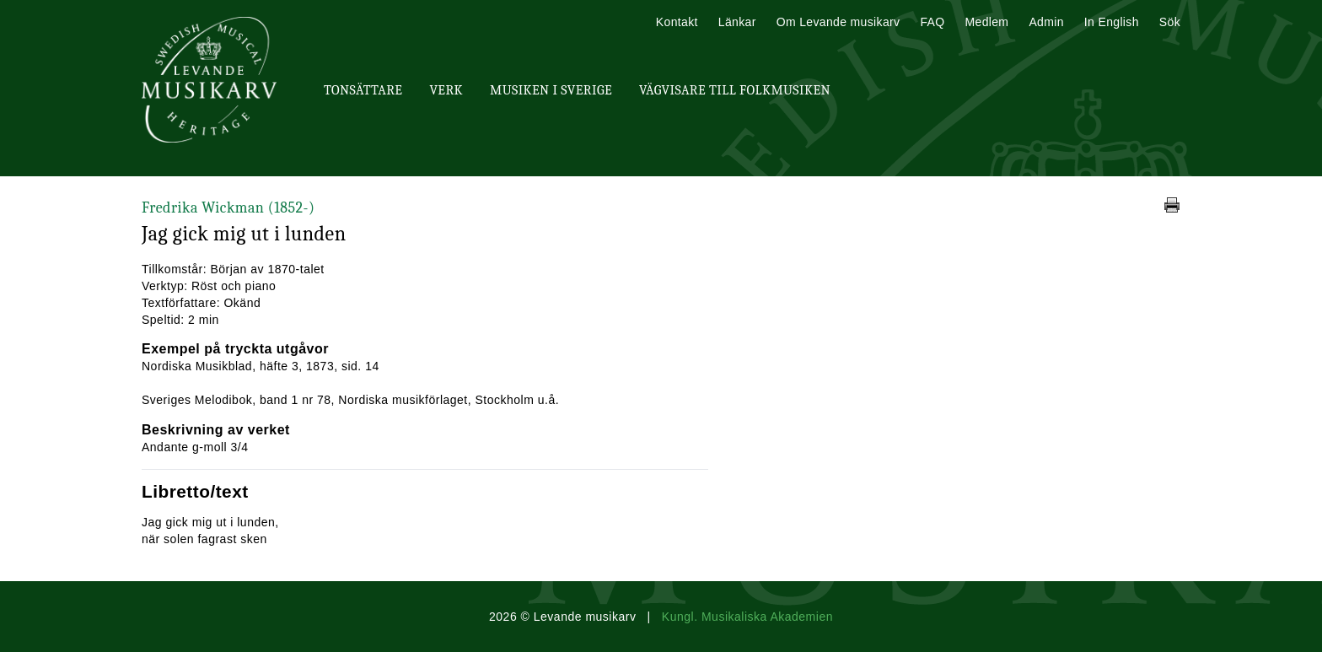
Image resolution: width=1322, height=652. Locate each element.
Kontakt (677, 22)
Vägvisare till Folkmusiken (734, 90)
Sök (1169, 22)
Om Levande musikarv (838, 22)
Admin (1046, 22)
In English (1111, 22)
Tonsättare (363, 90)
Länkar (737, 22)
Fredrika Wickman (228, 208)
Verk (446, 90)
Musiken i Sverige (551, 90)
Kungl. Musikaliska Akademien (747, 616)
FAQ (932, 22)
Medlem (986, 22)
